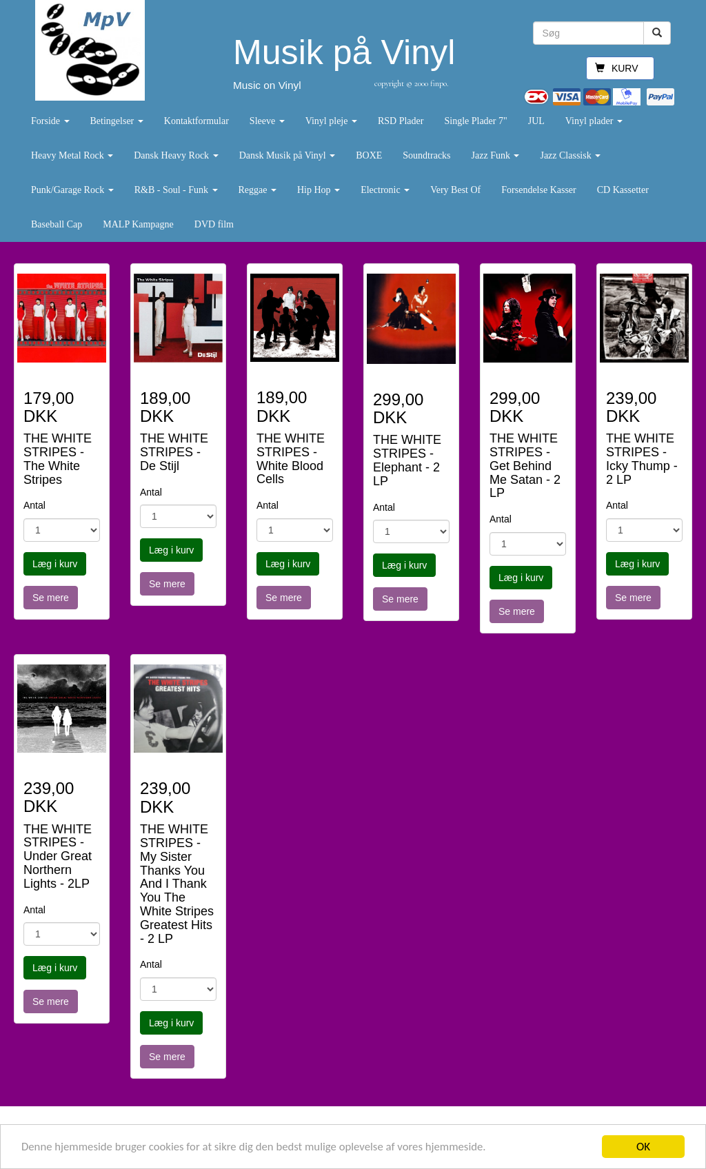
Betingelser (116, 121)
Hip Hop (318, 190)
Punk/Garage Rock (72, 190)
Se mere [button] (50, 597)
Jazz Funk (496, 155)
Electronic (385, 190)
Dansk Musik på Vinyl (287, 155)
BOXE (369, 155)
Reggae (257, 190)
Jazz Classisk (570, 155)
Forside (50, 121)
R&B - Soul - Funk (176, 190)
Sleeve (267, 121)
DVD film (214, 224)
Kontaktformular (196, 121)
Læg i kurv (54, 563)
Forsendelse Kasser (538, 190)
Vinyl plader (594, 121)
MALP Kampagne (138, 224)
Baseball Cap (56, 224)
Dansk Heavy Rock (176, 155)
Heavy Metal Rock (72, 155)
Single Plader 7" (475, 121)
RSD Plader (401, 121)
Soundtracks (426, 155)
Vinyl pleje (331, 121)
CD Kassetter (623, 190)
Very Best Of (455, 190)
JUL (536, 121)
